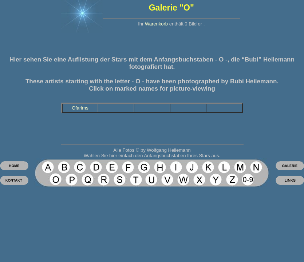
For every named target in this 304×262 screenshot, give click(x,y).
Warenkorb (156, 24)
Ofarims (80, 108)
